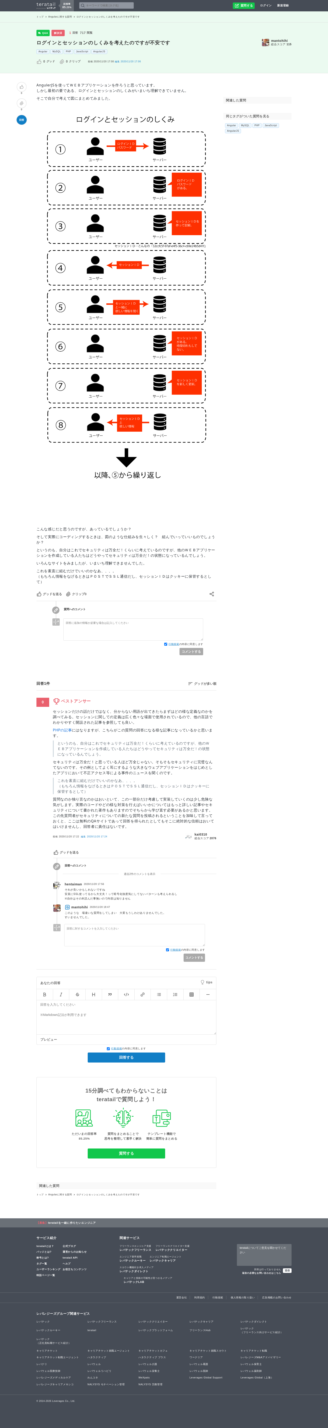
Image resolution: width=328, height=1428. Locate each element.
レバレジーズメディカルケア (53, 1377)
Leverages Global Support (206, 1377)
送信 (287, 1270)
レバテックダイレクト (137, 1269)
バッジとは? (43, 1251)
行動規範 (174, 644)
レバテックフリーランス (135, 1248)
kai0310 (201, 834)
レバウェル (94, 1364)
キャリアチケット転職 (254, 1350)
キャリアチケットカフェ (153, 1350)
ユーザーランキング (48, 1269)
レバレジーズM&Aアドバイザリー (261, 1357)
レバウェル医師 (199, 1371)
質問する (126, 1153)
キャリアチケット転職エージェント (57, 1357)
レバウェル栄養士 (149, 1371)
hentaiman (73, 884)
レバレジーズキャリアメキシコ (55, 1384)
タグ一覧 (41, 1263)
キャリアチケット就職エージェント (108, 1350)
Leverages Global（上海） (257, 1377)
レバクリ (41, 1364)
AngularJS (99, 51)
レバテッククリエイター (173, 1248)
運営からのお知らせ (75, 1251)
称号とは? (42, 1257)
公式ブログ (69, 1246)
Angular (42, 51)
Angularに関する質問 (60, 16)
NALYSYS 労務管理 (150, 1384)
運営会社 (181, 1297)
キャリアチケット (47, 1350)
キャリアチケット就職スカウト (208, 1350)
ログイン (266, 5)
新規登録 (283, 5)
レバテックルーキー (133, 1258)
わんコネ (92, 1377)
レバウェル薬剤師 (251, 1371)
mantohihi (279, 41)
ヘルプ (67, 1263)
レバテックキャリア (165, 1258)
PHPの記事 (62, 730)
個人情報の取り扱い (243, 1297)
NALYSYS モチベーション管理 (106, 1384)
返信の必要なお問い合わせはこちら (261, 1273)
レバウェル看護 (199, 1364)
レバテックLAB (148, 1280)
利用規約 (199, 1297)
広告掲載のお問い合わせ (277, 1297)
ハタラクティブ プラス (152, 1357)
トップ (40, 16)
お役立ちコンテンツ (75, 1269)
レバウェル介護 (147, 1364)
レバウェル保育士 (251, 1364)
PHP (68, 51)
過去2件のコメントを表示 (140, 874)
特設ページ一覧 (45, 1275)
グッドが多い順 (205, 683)
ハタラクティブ (96, 1357)
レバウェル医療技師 (48, 1371)
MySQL (56, 51)
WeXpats (144, 1377)
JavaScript (82, 51)
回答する (126, 1057)
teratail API (70, 1257)
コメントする (191, 651)
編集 (94, 836)
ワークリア (196, 1357)
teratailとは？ (45, 1246)
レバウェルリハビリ (99, 1371)
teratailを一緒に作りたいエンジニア (72, 1222)
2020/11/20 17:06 (128, 61)
